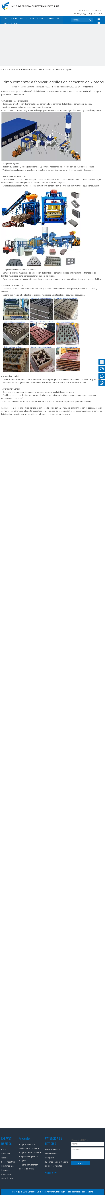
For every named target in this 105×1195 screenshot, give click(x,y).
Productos (5, 1153)
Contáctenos (6, 1174)
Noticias (4, 1157)
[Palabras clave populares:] (90, 20)
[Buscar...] (79, 20)
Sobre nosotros (8, 1162)
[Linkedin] (84, 5)
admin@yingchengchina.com (87, 13)
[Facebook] (79, 5)
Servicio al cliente (52, 1149)
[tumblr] (99, 5)
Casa (3, 1149)
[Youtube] (94, 5)
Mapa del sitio (7, 1178)
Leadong (89, 1191)
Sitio (91, 86)
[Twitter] (89, 5)
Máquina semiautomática (30, 1152)
